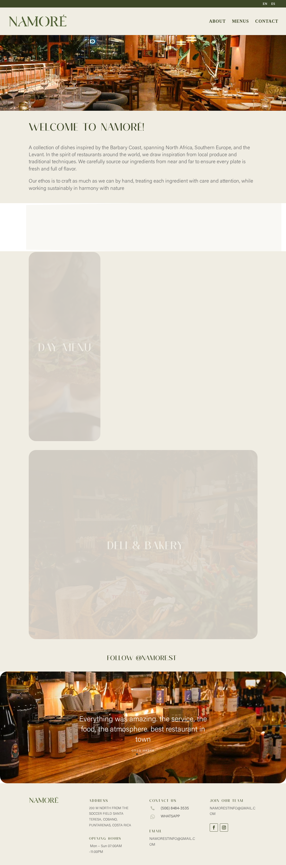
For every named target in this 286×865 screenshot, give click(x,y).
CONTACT (266, 22)
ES (273, 4)
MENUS (240, 22)
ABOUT (217, 22)
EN (265, 4)
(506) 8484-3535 (175, 808)
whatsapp (170, 816)
